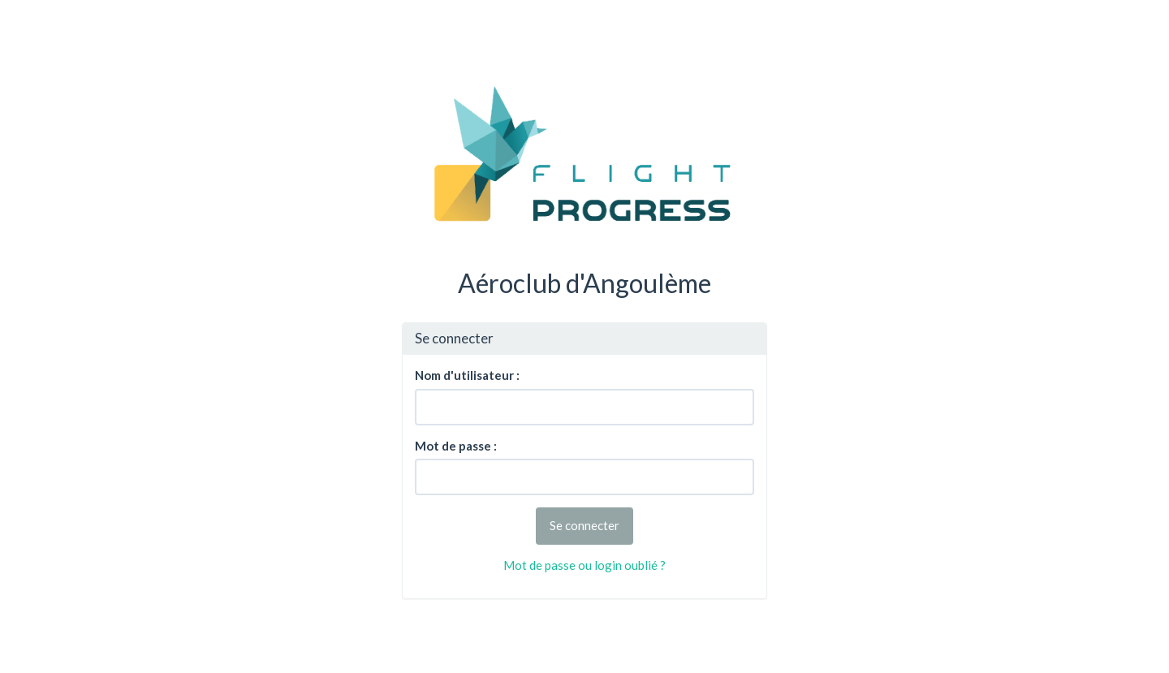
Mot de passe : (456, 445)
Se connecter (584, 525)
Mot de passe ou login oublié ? (584, 565)
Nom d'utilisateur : (467, 375)
